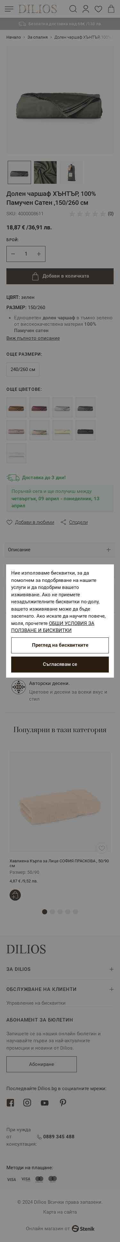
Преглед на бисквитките (60, 645)
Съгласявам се (60, 664)
